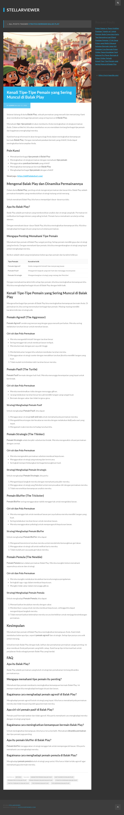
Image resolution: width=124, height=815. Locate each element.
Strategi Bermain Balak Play (66, 780)
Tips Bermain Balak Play (60, 783)
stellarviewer (23, 10)
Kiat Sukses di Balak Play (64, 777)
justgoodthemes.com (27, 807)
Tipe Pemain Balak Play (40, 783)
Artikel (18, 777)
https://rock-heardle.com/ (109, 75)
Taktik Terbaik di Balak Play (18, 783)
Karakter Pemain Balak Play (41, 777)
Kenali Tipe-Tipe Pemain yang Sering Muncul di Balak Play (39, 94)
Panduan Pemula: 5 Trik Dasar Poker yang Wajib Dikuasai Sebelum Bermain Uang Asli (106, 43)
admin (11, 105)
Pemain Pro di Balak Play (17, 780)
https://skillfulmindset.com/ (30, 176)
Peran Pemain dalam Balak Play (41, 780)
